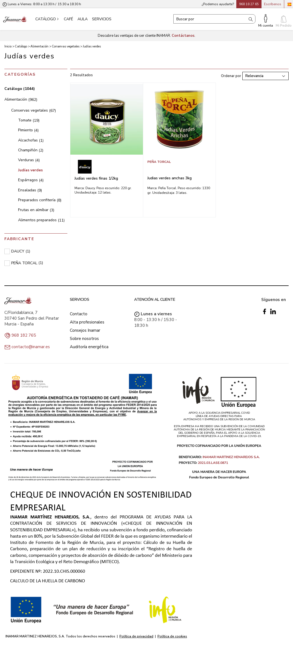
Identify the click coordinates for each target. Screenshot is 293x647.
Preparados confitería (39, 200)
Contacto (78, 314)
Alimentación (20, 99)
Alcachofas (31, 140)
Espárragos (31, 180)
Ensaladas (30, 190)
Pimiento (28, 130)
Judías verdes (30, 170)
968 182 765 (24, 335)
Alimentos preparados (41, 220)
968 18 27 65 (249, 4)
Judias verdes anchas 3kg (169, 178)
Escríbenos (272, 4)
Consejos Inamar (85, 330)
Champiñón (30, 150)
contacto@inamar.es (31, 347)
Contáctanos (183, 35)
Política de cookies (172, 636)
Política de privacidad (136, 636)
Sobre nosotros (84, 338)
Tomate (28, 120)
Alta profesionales (87, 322)
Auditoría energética (89, 347)
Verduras (29, 160)
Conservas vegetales (33, 110)
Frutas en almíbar (36, 209)
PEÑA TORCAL (159, 162)
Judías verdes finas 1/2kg (96, 178)
